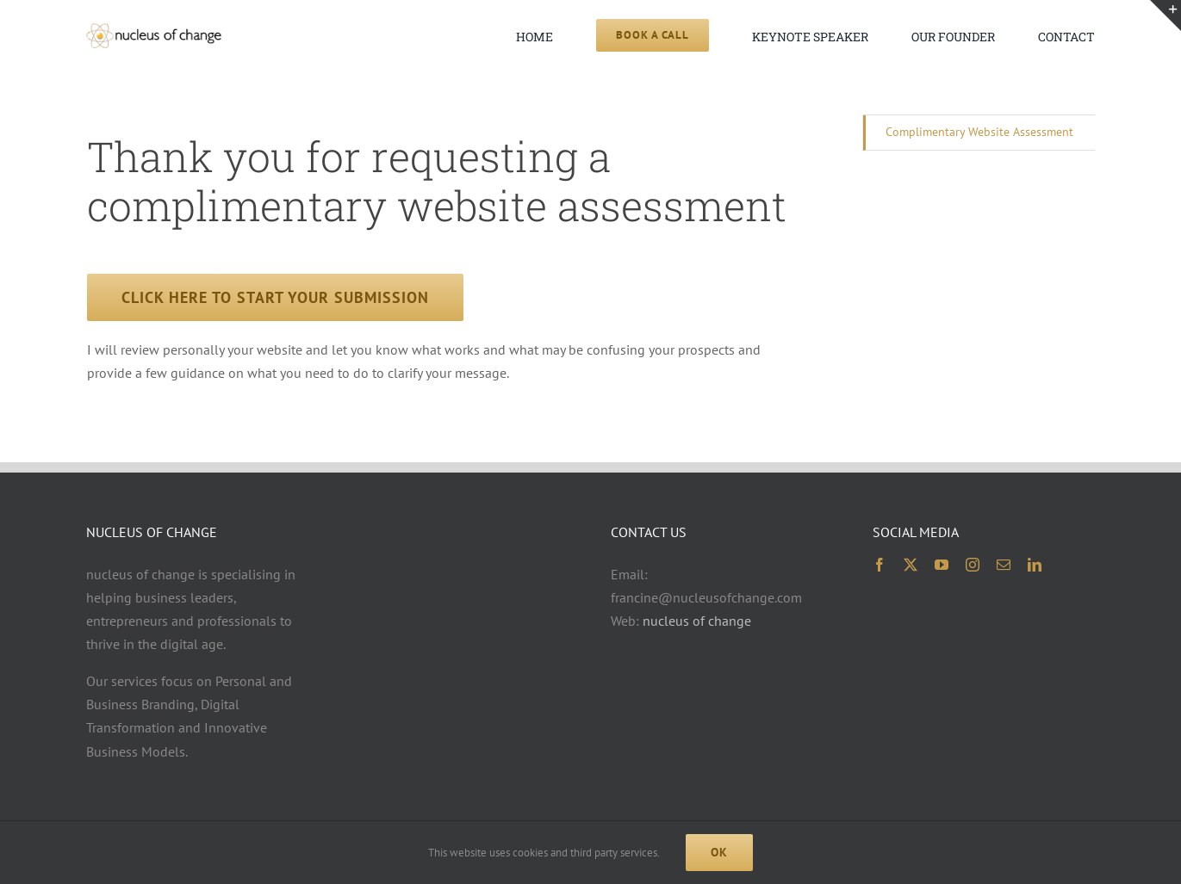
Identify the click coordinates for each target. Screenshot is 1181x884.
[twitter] (910, 565)
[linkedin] (1034, 565)
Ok (719, 852)
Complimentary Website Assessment (979, 131)
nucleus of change (697, 620)
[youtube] (941, 565)
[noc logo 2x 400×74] (153, 30)
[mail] (1003, 565)
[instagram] (972, 565)
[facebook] (879, 565)
